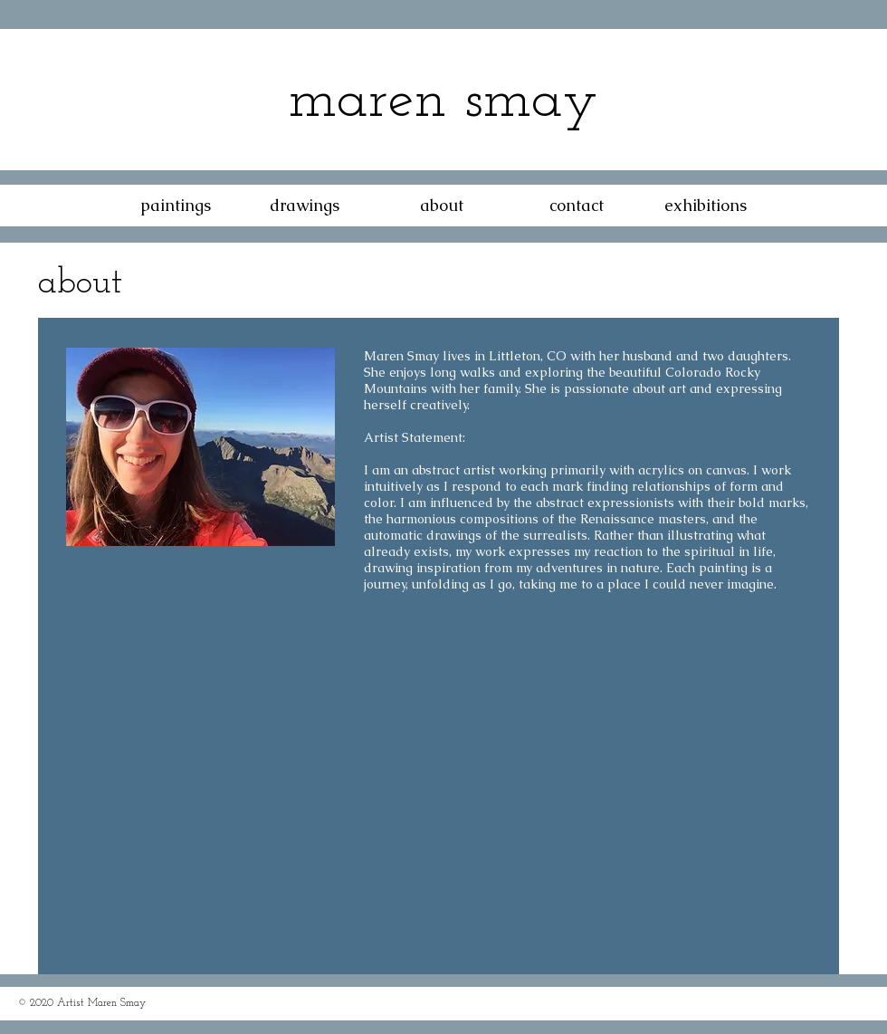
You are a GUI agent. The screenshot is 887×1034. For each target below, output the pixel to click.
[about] (441, 205)
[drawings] (304, 205)
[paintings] (175, 205)
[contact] (576, 205)
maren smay (443, 101)
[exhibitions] (705, 205)
